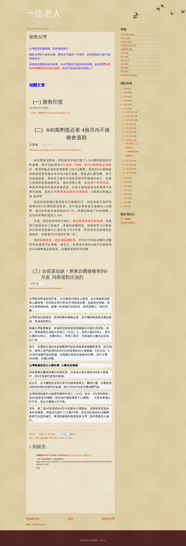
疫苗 (55, 438)
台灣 (50, 438)
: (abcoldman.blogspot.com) (49, 113)
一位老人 (43, 13)
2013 (126, 206)
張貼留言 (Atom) (39, 524)
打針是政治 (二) (131, 143)
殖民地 (123, 60)
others (70, 438)
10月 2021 (130, 120)
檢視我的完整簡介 (128, 223)
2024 (126, 96)
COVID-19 (62, 438)
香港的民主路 (126, 75)
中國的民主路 (126, 46)
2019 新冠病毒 (41, 438)
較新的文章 (32, 518)
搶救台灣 (129, 148)
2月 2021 (130, 169)
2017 (126, 190)
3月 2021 (130, 165)
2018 (126, 186)
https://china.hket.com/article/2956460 (45, 288)
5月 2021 (130, 140)
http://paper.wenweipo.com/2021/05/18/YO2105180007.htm (55, 150)
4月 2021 (130, 161)
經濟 (122, 64)
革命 (122, 71)
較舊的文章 (108, 518)
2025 (126, 92)
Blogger (103, 540)
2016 (126, 194)
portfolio (124, 42)
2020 (126, 178)
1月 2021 (130, 173)
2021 (126, 109)
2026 (126, 88)
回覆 (38, 468)
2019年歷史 (125, 34)
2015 (126, 198)
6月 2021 (130, 136)
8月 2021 (130, 128)
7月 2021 (130, 132)
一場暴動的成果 (131, 151)
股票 (122, 68)
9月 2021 (130, 124)
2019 (126, 182)
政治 (122, 57)
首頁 (70, 518)
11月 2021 (130, 116)
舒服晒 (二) (130, 156)
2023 (126, 101)
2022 (126, 104)
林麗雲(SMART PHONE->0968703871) (52, 455)
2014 (126, 202)
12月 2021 (130, 112)
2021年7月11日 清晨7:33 (80, 455)
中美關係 (124, 49)
